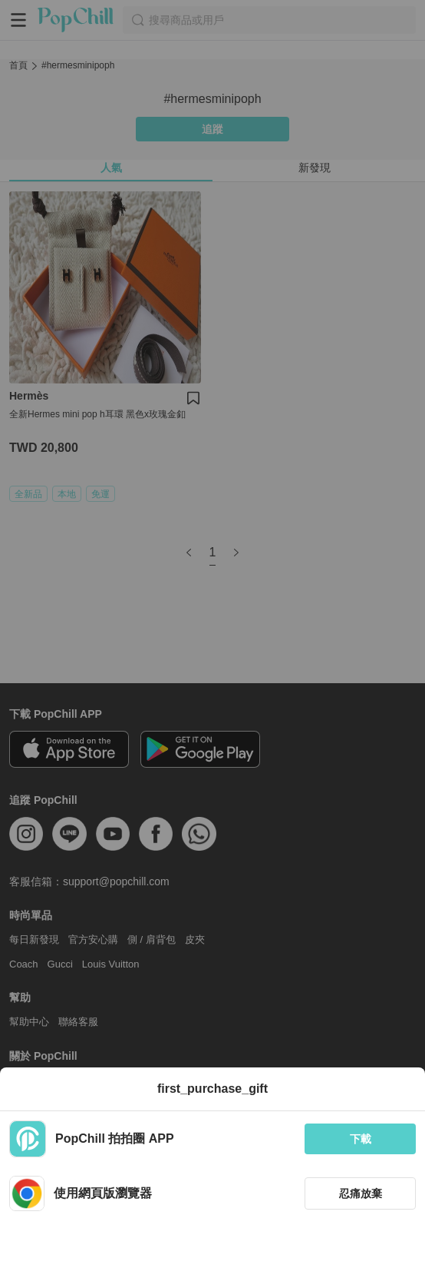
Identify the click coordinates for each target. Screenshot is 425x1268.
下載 (360, 1139)
